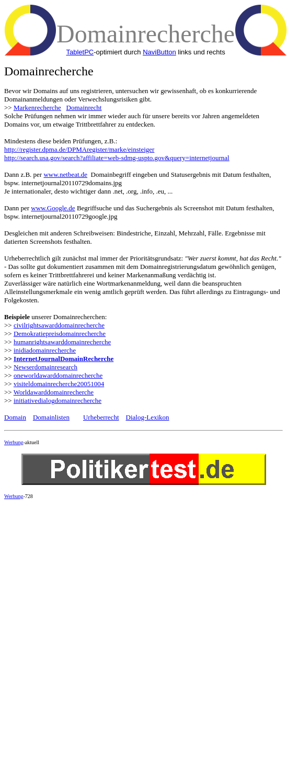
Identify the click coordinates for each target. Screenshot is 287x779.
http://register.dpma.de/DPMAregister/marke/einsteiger (79, 149)
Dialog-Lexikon (147, 417)
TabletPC (80, 52)
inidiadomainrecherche (45, 350)
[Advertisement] (98, 605)
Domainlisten (51, 417)
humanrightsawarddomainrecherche (62, 342)
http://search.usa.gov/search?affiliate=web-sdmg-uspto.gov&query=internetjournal (116, 158)
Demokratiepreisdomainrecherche (60, 333)
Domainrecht (84, 107)
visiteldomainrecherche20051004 (59, 384)
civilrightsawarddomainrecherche (59, 325)
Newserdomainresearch (45, 367)
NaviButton (159, 52)
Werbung (13, 442)
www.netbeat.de (65, 174)
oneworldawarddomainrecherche (58, 375)
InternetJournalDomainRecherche (63, 359)
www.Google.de (53, 208)
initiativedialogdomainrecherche (57, 400)
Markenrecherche (37, 107)
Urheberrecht (101, 417)
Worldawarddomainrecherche (54, 392)
